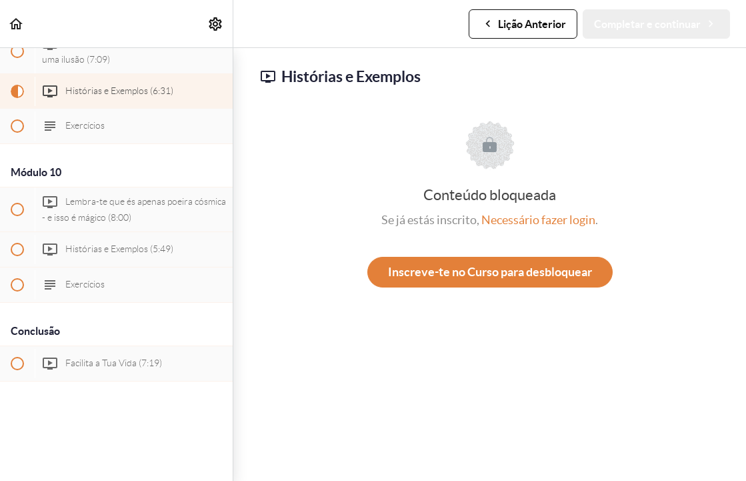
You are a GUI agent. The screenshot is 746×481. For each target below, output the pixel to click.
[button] (16, 23)
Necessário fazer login (538, 220)
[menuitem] (216, 23)
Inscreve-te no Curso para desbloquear (490, 272)
